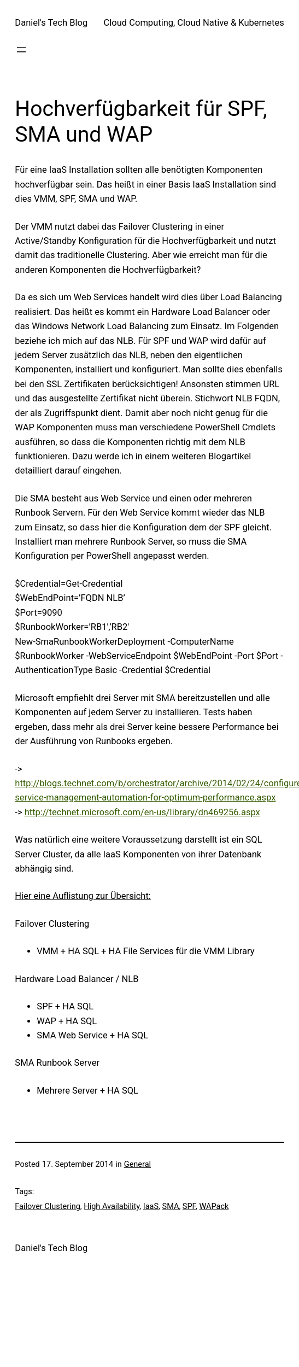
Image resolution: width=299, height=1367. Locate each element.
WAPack (213, 1206)
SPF (189, 1206)
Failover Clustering (47, 1206)
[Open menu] (21, 49)
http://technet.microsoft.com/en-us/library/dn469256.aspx (142, 812)
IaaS (151, 1206)
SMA (170, 1206)
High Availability (111, 1206)
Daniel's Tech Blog (51, 22)
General (137, 1164)
